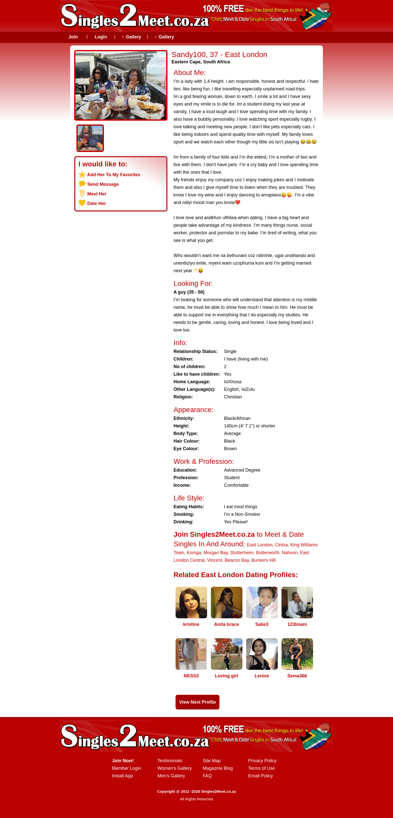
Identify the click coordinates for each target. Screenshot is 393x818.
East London (259, 544)
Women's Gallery (174, 768)
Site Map (212, 760)
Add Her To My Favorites (113, 174)
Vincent (214, 560)
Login (101, 36)
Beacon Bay (237, 560)
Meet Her (96, 193)
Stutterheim (242, 552)
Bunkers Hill (263, 560)
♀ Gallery (131, 36)
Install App (122, 775)
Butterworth (267, 552)
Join (73, 36)
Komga (194, 552)
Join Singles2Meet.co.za (214, 534)
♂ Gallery (164, 36)
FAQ (207, 775)
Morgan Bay (216, 552)
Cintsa (281, 544)
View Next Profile (197, 702)
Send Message (103, 184)
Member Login (126, 768)
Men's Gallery (171, 775)
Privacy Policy (262, 760)
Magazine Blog (218, 768)
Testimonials (169, 760)
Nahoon (290, 552)
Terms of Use (261, 768)
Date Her (96, 203)
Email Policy (260, 775)
